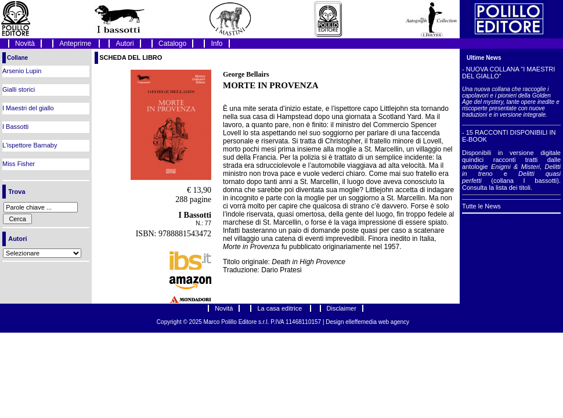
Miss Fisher (18, 163)
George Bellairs (246, 74)
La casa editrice (280, 308)
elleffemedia (361, 322)
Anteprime (76, 43)
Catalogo (172, 43)
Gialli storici (18, 89)
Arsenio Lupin (21, 70)
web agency (393, 322)
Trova (16, 191)
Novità (25, 43)
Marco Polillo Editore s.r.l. (236, 322)
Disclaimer (341, 308)
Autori (124, 43)
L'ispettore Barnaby (29, 145)
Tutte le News (481, 206)
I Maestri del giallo (28, 108)
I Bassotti (15, 126)
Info (216, 43)
